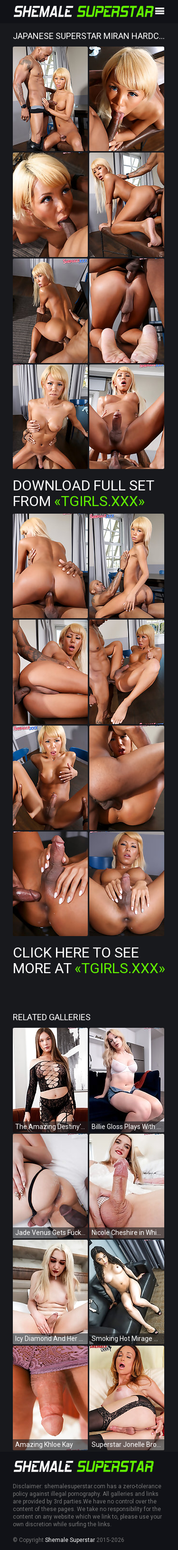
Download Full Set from (83, 493)
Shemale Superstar (70, 1540)
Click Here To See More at (89, 960)
